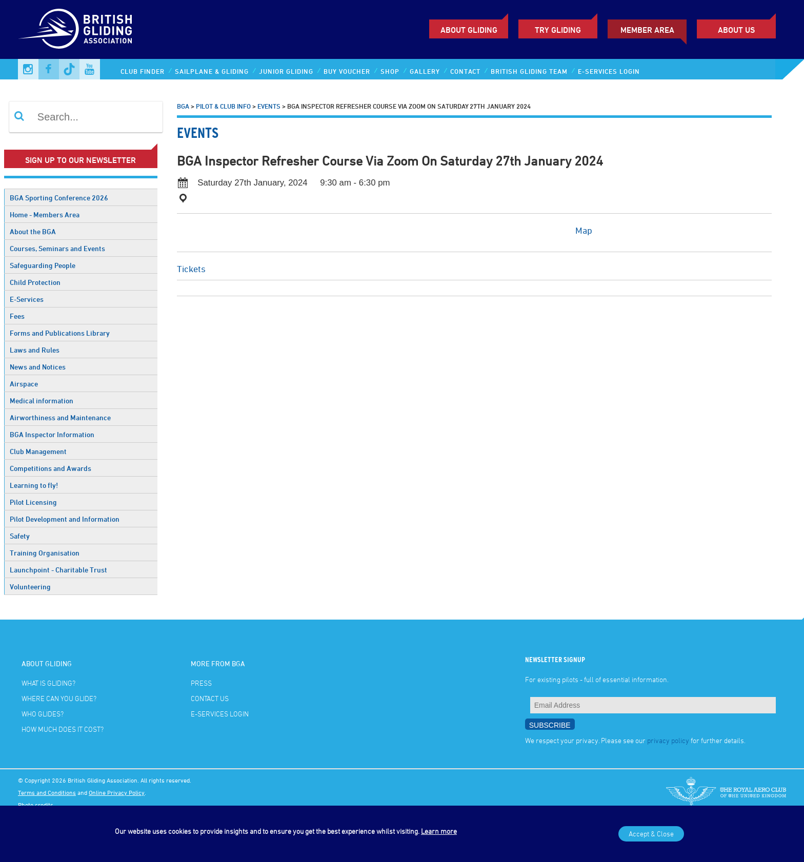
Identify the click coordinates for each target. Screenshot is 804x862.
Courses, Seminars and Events (57, 248)
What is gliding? (48, 683)
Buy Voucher (347, 71)
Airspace (24, 383)
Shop (389, 71)
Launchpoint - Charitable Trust (58, 569)
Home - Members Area (44, 214)
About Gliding (468, 29)
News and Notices (38, 366)
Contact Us (210, 698)
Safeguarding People (42, 265)
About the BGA (33, 231)
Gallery (425, 71)
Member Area (647, 29)
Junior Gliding (286, 71)
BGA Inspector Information (52, 434)
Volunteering (30, 586)
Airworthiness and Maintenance (60, 417)
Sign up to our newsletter (80, 160)
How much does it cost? (63, 729)
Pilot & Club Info (223, 106)
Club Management (38, 451)
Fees (17, 316)
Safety (20, 535)
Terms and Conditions (47, 792)
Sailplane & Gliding (212, 71)
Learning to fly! (34, 485)
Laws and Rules (34, 349)
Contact (465, 71)
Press (201, 683)
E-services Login (609, 71)
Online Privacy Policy (117, 792)
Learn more (439, 831)
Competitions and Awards (50, 468)
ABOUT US (736, 29)
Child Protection (35, 282)
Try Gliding (558, 29)
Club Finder (142, 71)
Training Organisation (44, 552)
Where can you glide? (59, 698)
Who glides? (43, 713)
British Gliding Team (529, 71)
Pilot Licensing (33, 502)
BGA (183, 106)
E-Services (27, 299)
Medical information (41, 400)
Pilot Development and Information (64, 519)
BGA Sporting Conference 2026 (59, 197)
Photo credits (35, 804)
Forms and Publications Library (60, 333)
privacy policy (668, 740)
